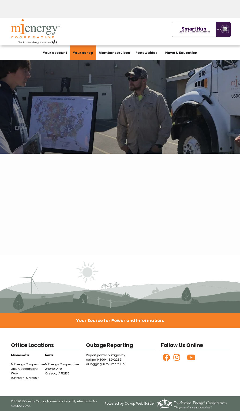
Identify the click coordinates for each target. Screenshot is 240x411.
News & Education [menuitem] (181, 52)
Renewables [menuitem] (146, 52)
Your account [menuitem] (55, 52)
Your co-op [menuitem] (83, 52)
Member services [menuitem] (114, 52)
